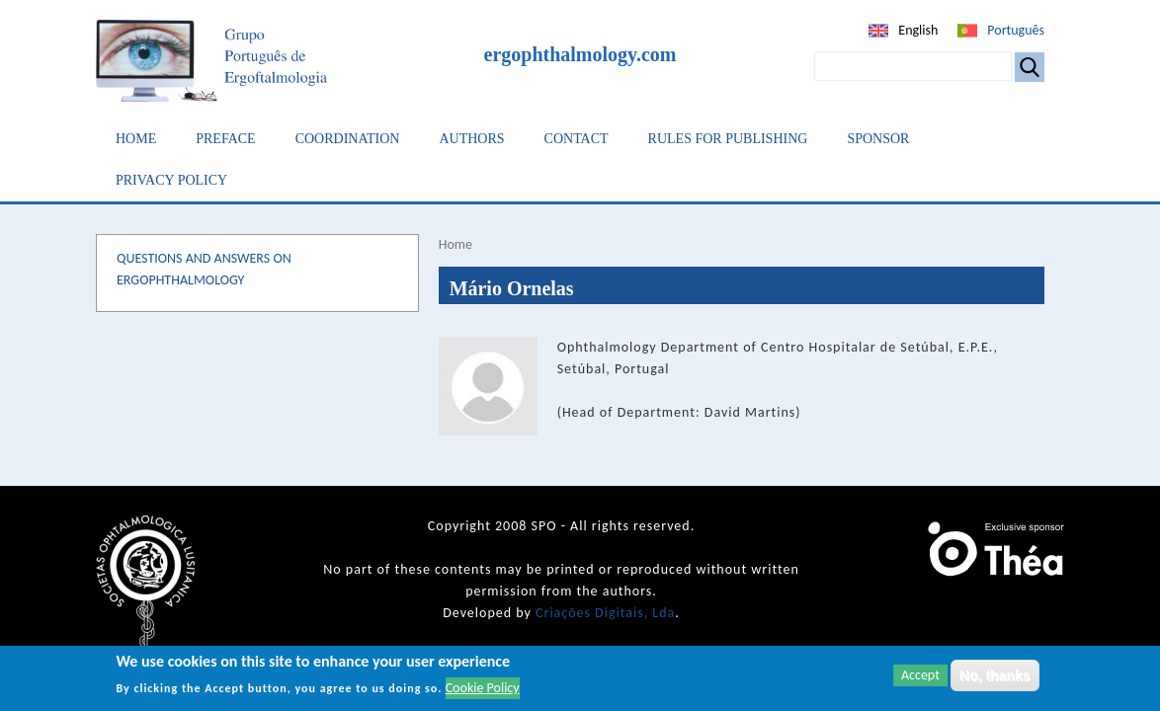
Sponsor (878, 138)
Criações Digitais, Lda (605, 612)
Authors (471, 138)
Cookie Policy (483, 689)
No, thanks (995, 677)
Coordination (347, 138)
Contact (576, 138)
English (918, 30)
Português (1015, 30)
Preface (225, 138)
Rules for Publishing (728, 138)
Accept (920, 677)
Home (136, 138)
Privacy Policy (171, 180)
